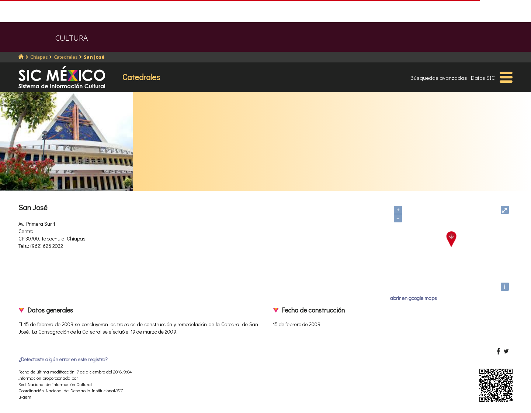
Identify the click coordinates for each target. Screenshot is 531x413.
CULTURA (71, 38)
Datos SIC (483, 77)
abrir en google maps (413, 297)
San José (94, 57)
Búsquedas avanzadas (438, 77)
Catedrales (65, 57)
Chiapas (39, 57)
